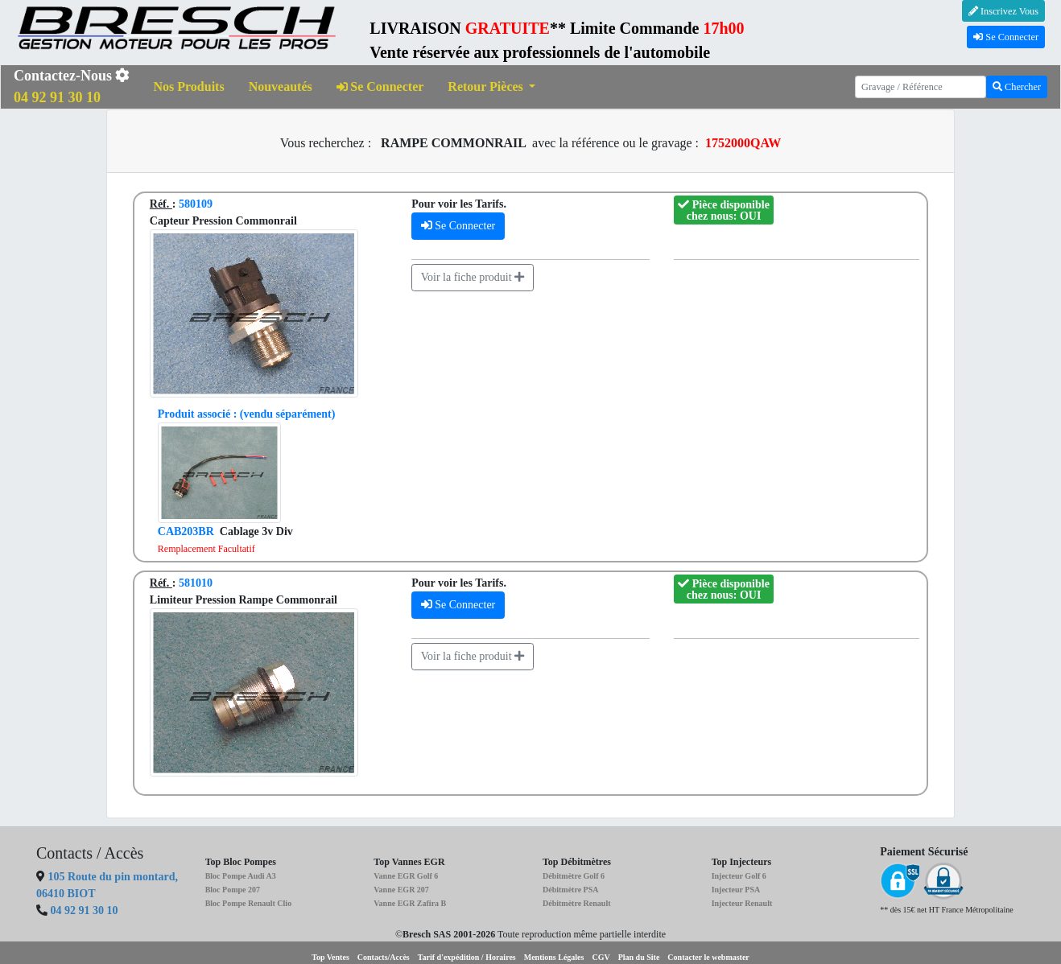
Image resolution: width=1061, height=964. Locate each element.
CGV (600, 957)
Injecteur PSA (736, 889)
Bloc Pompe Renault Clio (248, 903)
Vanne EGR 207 (401, 889)
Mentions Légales (554, 957)
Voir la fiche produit (472, 277)
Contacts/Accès (383, 957)
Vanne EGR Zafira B (410, 903)
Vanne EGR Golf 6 (406, 875)
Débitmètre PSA (571, 889)
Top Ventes (330, 957)
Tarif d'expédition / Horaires (467, 957)
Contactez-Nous (72, 86)
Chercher (1017, 87)
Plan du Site (639, 957)
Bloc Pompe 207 (232, 889)
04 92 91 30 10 (84, 910)
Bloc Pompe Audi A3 (240, 875)
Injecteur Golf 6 (739, 875)
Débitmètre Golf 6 (574, 875)
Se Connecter (1005, 37)
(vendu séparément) (247, 414)
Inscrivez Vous (1003, 11)
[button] (491, 87)
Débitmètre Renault (577, 903)
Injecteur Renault (742, 903)
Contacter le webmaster (708, 957)
